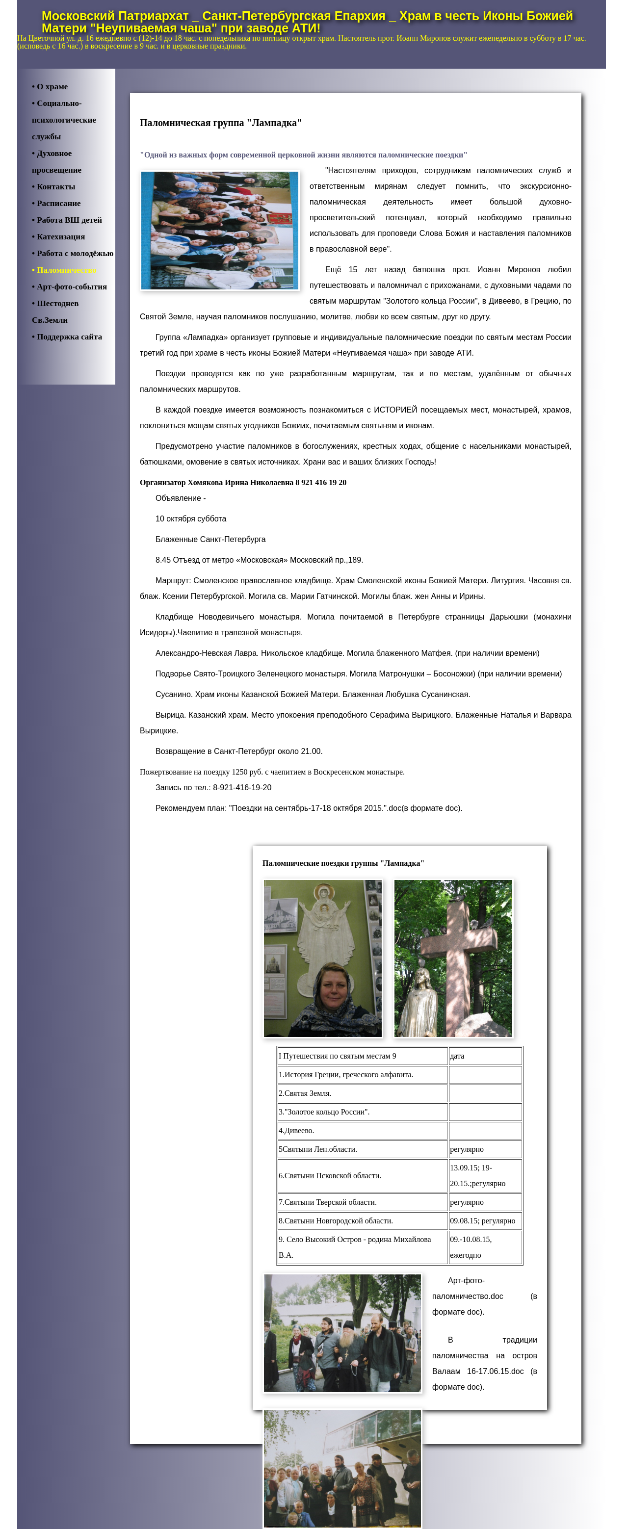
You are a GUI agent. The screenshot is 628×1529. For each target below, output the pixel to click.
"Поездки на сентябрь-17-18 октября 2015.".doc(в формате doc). (346, 808)
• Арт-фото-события (69, 286)
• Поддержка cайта (67, 336)
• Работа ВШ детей (67, 220)
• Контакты (53, 186)
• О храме (50, 86)
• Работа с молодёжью (72, 253)
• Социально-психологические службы (64, 120)
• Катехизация (58, 236)
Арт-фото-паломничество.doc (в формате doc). (484, 1296)
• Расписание (56, 203)
